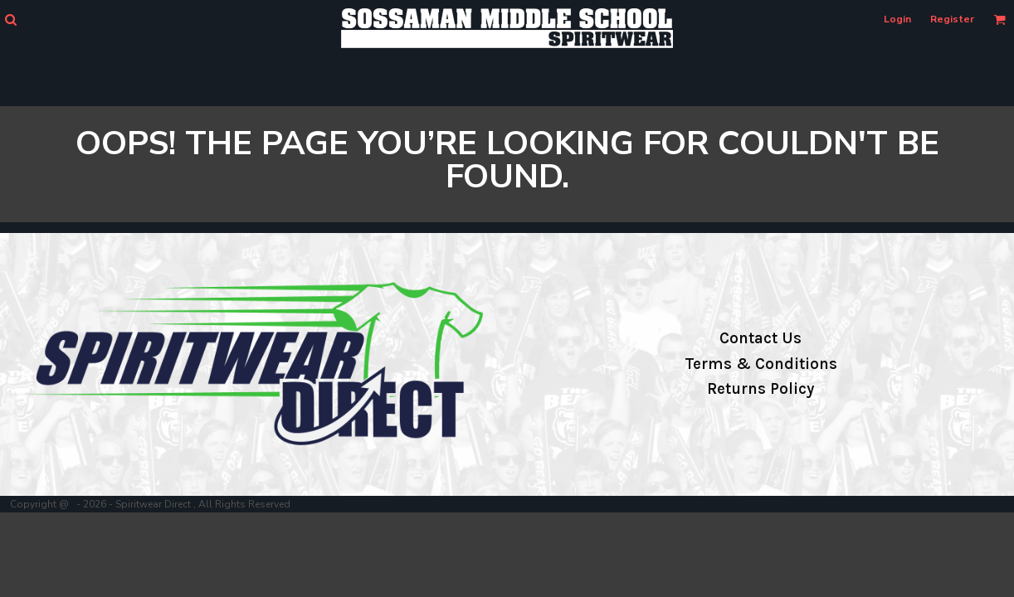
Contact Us (760, 338)
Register (952, 19)
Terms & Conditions (761, 364)
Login (897, 19)
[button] (10, 19)
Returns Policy (760, 389)
